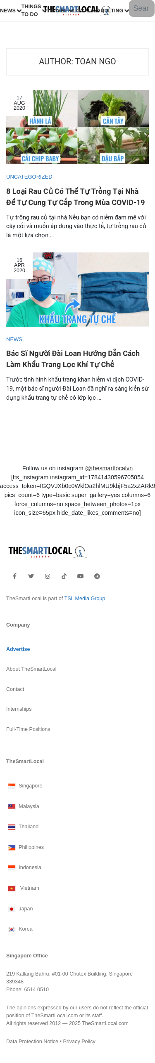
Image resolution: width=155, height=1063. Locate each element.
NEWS (8, 11)
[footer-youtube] (80, 576)
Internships (19, 709)
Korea (19, 929)
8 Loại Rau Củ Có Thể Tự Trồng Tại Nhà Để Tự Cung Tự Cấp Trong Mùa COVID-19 (75, 197)
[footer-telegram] (97, 576)
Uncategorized (29, 177)
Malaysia (22, 807)
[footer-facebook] (15, 576)
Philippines (25, 848)
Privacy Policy (79, 1041)
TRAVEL (57, 11)
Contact (15, 689)
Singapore (24, 786)
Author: (77, 62)
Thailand (22, 827)
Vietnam (22, 888)
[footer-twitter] (31, 576)
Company (18, 625)
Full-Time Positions (28, 729)
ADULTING (110, 11)
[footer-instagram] (47, 576)
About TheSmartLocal (31, 669)
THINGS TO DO (31, 10)
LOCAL (82, 11)
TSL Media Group (84, 598)
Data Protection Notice (32, 1041)
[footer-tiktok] (64, 576)
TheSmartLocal (25, 761)
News (14, 339)
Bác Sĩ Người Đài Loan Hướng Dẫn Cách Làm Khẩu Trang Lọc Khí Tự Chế (73, 359)
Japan (19, 909)
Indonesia (23, 868)
